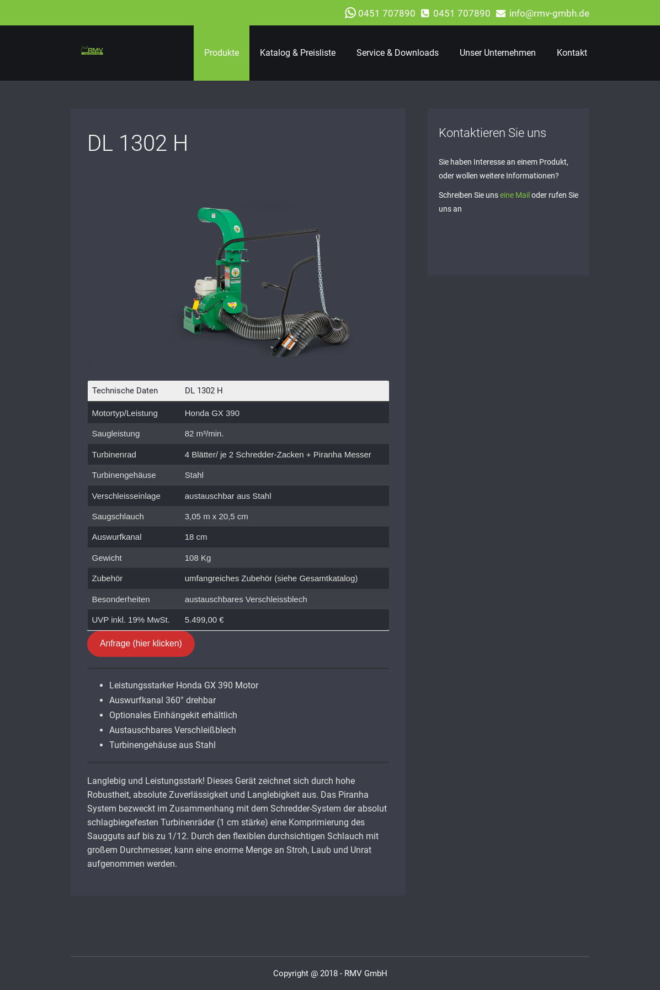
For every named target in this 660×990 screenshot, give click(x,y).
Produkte (221, 53)
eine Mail (515, 195)
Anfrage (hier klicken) (141, 643)
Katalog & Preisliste (298, 53)
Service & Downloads (397, 53)
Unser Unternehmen (498, 53)
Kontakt (572, 53)
